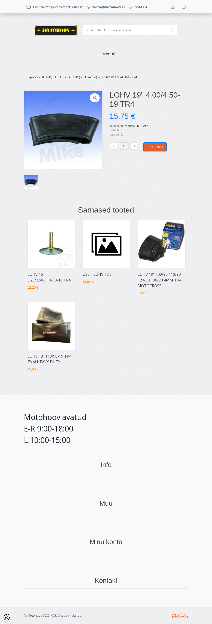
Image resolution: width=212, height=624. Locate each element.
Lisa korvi (155, 147)
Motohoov (34, 615)
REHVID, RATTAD (52, 77)
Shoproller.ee (180, 616)
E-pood (33, 77)
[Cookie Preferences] (6, 617)
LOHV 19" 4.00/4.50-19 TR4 (119, 77)
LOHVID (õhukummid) (82, 77)
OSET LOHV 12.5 (97, 274)
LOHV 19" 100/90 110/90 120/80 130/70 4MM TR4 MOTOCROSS (159, 280)
